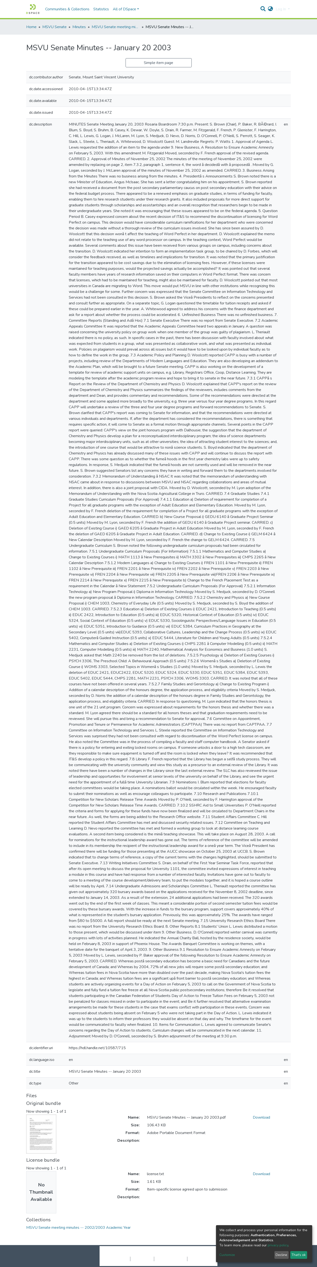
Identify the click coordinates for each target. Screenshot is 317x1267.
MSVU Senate (54, 27)
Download (261, 1117)
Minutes (79, 27)
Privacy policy (142, 1259)
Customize (227, 1255)
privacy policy (278, 1245)
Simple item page (158, 62)
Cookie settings (117, 1259)
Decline (281, 1255)
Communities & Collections (67, 9)
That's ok (299, 1255)
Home (31, 27)
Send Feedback (200, 1259)
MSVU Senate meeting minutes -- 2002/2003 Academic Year (116, 27)
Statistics (101, 9)
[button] (270, 9)
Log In (281, 9)
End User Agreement (170, 1259)
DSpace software (129, 1253)
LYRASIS (195, 1253)
